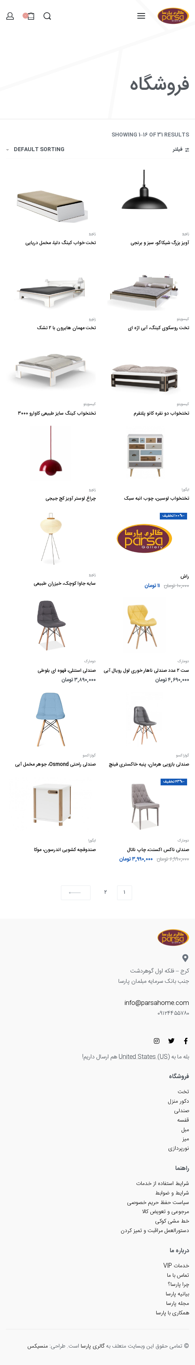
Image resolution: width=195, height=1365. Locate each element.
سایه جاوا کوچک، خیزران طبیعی (65, 584)
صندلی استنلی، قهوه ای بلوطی (67, 671)
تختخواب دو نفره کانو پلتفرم (161, 413)
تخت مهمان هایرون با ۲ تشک (66, 328)
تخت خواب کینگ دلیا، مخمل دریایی (60, 243)
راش (184, 576)
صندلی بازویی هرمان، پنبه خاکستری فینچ (149, 764)
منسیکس (37, 1346)
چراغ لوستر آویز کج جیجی (70, 498)
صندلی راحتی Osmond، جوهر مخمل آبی (55, 764)
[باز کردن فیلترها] (181, 150)
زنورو (185, 234)
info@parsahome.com (157, 1003)
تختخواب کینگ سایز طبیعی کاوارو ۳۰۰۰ (57, 413)
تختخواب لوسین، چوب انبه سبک (156, 498)
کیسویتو (183, 319)
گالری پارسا (92, 1346)
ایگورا (185, 490)
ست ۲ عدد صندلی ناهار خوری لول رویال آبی (146, 671)
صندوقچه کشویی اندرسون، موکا (65, 850)
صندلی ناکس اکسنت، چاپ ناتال (158, 850)
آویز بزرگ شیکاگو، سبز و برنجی (160, 243)
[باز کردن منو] (141, 16)
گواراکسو (182, 756)
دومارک (183, 662)
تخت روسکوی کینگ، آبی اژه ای (158, 328)
